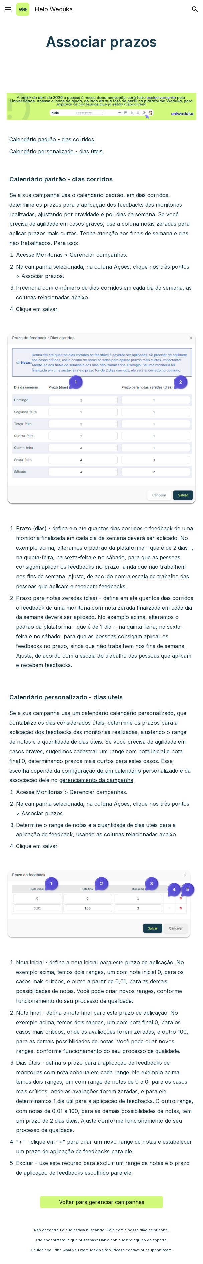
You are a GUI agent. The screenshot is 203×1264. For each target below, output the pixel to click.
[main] (101, 42)
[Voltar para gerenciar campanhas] (101, 1202)
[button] (8, 9)
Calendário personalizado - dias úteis (56, 151)
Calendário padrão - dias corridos (51, 139)
